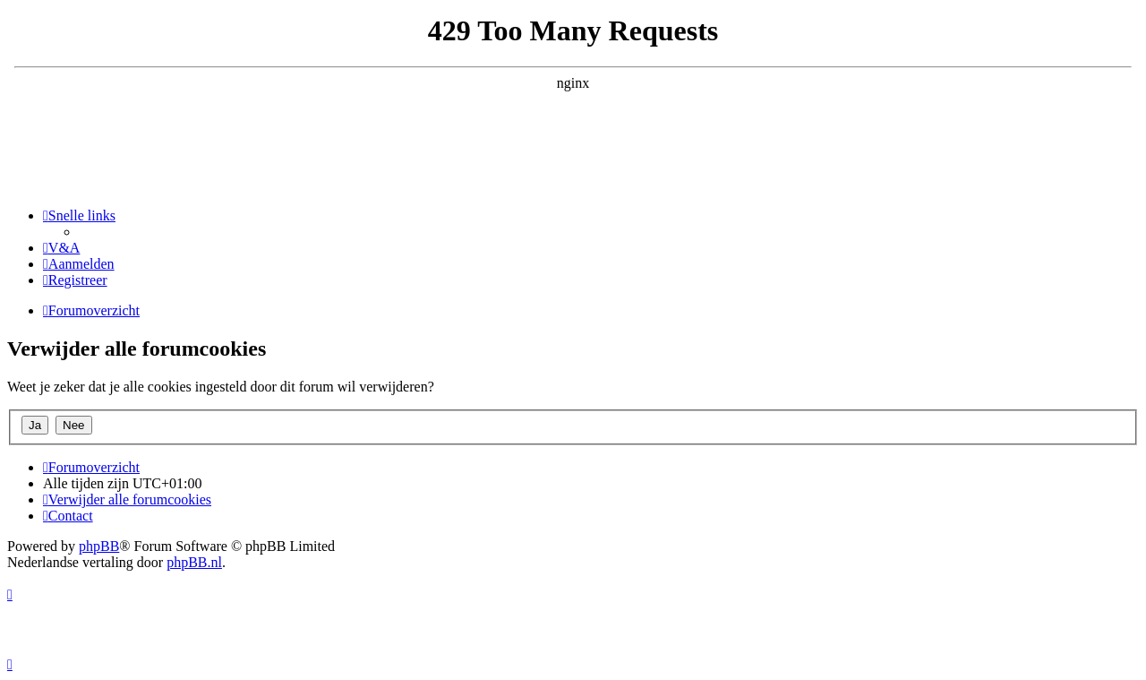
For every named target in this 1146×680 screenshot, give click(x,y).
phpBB (99, 546)
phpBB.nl (194, 562)
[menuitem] (61, 247)
